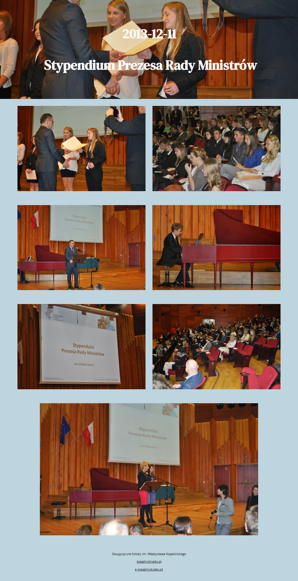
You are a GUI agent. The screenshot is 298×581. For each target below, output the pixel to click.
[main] (149, 49)
